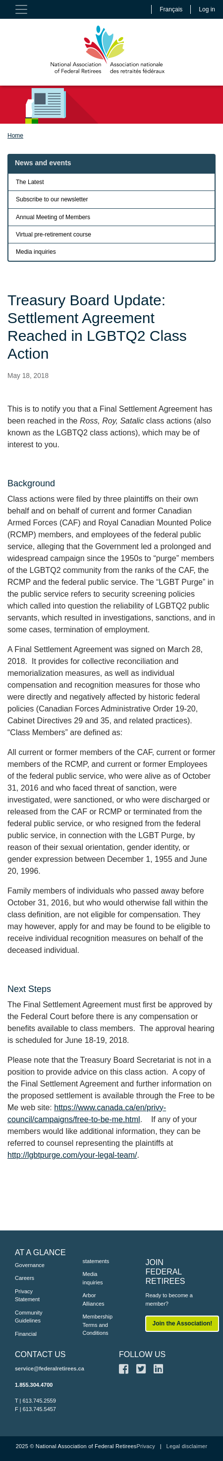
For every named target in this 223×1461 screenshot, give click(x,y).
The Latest (30, 182)
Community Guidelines (29, 1317)
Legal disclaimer (187, 1446)
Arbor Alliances (94, 1299)
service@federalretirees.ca (49, 1368)
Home (15, 135)
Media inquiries (36, 251)
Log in (207, 9)
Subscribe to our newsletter (52, 199)
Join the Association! (182, 1323)
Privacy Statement (27, 1295)
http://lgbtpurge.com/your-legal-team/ (72, 1155)
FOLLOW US (142, 1354)
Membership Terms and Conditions (98, 1325)
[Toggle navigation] (21, 9)
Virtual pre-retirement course (53, 234)
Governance (30, 1265)
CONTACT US (40, 1354)
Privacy (145, 1446)
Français (171, 9)
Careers (24, 1278)
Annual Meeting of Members (53, 217)
